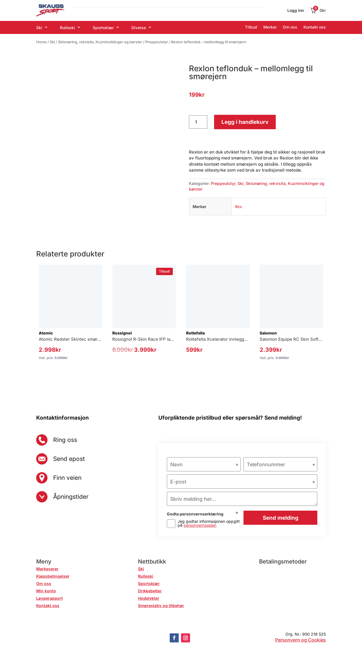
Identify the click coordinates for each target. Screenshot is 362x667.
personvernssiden (200, 525)
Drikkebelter (150, 591)
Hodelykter (148, 598)
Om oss (290, 27)
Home (41, 42)
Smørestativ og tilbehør (161, 606)
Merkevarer (47, 569)
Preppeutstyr (156, 42)
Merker (270, 27)
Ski (39, 27)
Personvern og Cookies (300, 640)
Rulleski (67, 27)
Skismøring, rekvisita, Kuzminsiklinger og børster (100, 42)
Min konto (46, 591)
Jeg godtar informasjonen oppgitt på (209, 524)
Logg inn (295, 10)
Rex (238, 206)
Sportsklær (103, 27)
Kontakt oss (314, 27)
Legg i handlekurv (244, 122)
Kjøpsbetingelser (53, 576)
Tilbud (251, 27)
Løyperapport (49, 598)
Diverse (139, 27)
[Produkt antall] (198, 122)
